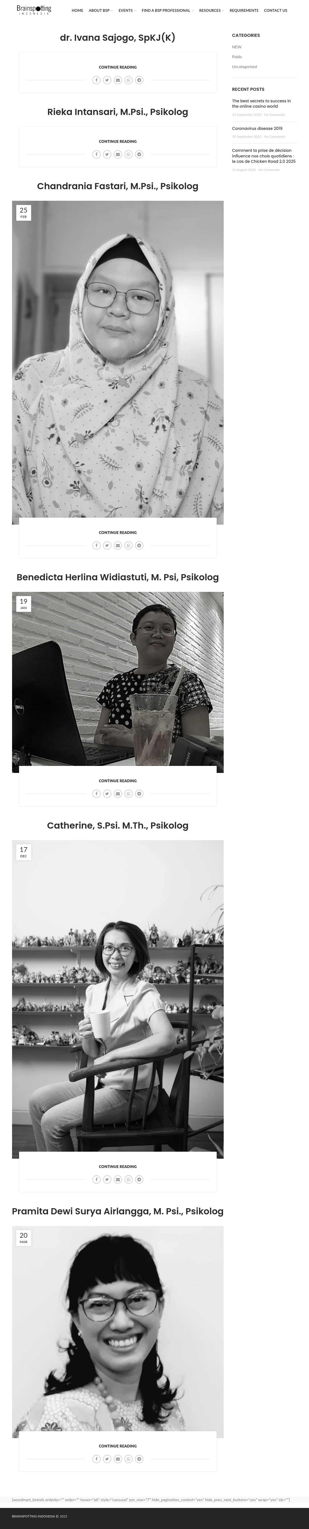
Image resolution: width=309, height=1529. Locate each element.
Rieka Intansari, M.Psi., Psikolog (117, 112)
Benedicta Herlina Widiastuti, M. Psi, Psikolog (118, 577)
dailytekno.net (92, 1516)
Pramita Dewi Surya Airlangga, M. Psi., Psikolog (118, 1211)
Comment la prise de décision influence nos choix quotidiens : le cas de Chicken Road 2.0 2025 (264, 156)
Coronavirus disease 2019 (257, 128)
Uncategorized (244, 66)
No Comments (274, 114)
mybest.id (18, 1521)
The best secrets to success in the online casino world (261, 103)
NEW (236, 46)
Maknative (74, 1516)
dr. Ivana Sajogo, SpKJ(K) (118, 37)
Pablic (237, 56)
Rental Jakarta (128, 1516)
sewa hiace (110, 1516)
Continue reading (118, 67)
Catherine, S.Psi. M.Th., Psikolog (118, 825)
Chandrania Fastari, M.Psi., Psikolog (117, 186)
